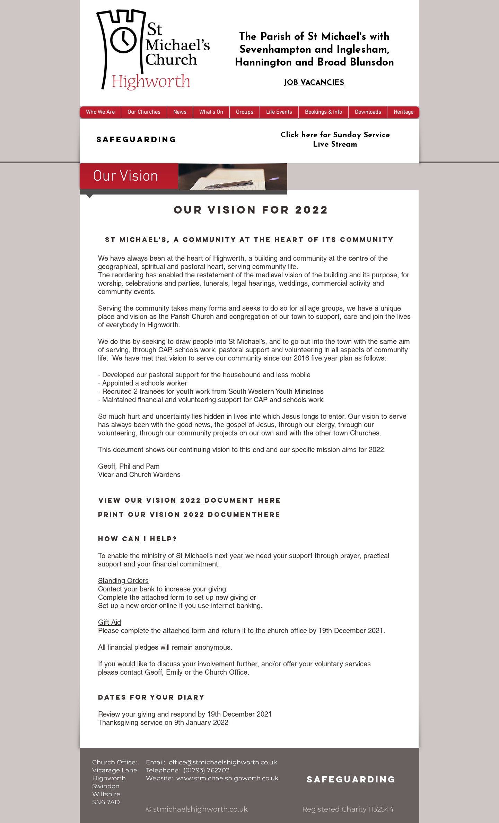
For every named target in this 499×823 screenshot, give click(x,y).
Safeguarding (136, 139)
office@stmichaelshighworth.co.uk (223, 762)
